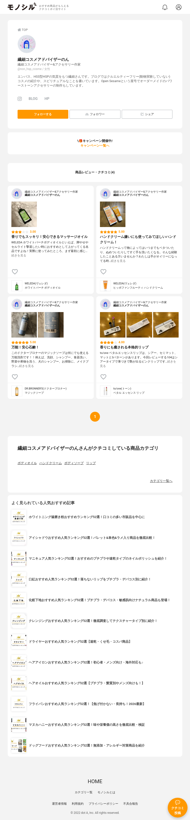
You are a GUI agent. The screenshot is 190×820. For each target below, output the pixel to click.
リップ (91, 463)
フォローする (43, 114)
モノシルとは (106, 792)
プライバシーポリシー (103, 803)
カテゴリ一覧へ (161, 481)
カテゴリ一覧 (84, 792)
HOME (95, 781)
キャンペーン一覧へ (94, 145)
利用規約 (78, 803)
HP (47, 99)
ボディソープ (74, 463)
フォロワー (95, 114)
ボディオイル (27, 463)
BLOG (33, 99)
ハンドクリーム (50, 463)
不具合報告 (130, 803)
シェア (147, 114)
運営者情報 (59, 803)
